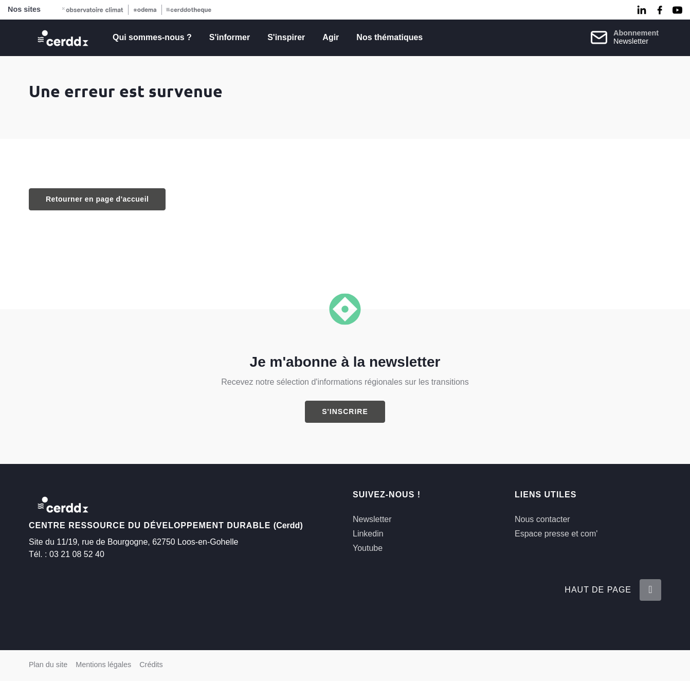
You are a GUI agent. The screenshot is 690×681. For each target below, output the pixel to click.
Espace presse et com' (556, 533)
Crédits (151, 664)
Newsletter (372, 519)
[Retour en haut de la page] (650, 590)
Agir (330, 37)
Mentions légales (103, 664)
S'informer (229, 37)
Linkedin (368, 533)
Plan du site (48, 664)
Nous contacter (542, 519)
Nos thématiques (389, 37)
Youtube (368, 548)
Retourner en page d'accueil (97, 199)
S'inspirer (286, 37)
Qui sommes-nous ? (152, 37)
